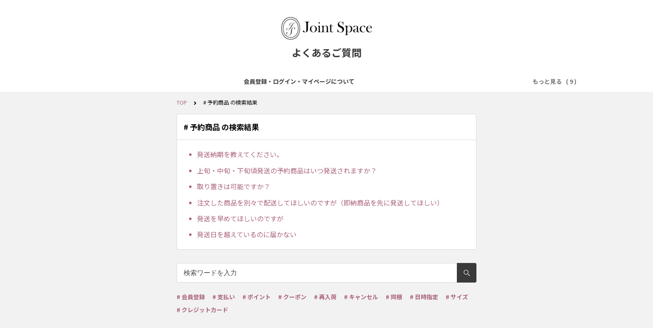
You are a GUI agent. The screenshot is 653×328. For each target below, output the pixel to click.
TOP (182, 102)
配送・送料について (392, 81)
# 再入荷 (325, 297)
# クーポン (292, 297)
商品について (231, 81)
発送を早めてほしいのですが (240, 218)
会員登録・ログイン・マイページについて (147, 81)
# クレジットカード (202, 309)
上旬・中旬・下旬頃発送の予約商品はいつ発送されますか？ (287, 170)
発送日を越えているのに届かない (247, 234)
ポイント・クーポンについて (468, 81)
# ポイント (256, 297)
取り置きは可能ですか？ (233, 186)
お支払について (334, 81)
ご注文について (281, 81)
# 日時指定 (424, 297)
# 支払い (223, 297)
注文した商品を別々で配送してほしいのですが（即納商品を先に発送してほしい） (320, 203)
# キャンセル (361, 297)
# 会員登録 (191, 297)
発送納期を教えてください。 (240, 154)
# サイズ (457, 297)
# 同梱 (394, 297)
